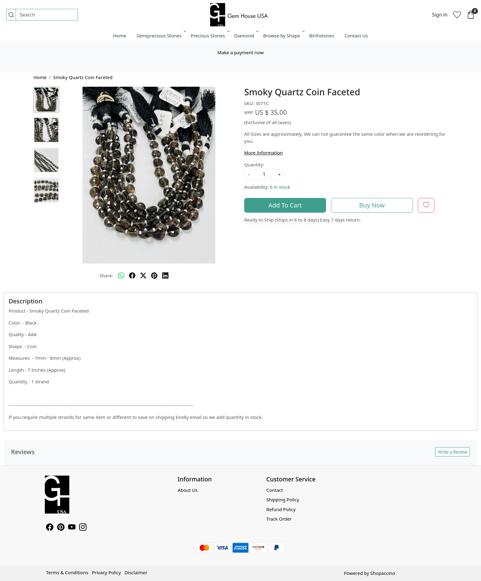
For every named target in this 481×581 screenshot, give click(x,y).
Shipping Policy (282, 499)
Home (119, 35)
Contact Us (356, 35)
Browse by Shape (283, 35)
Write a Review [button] (452, 452)
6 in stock (280, 187)
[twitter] (143, 275)
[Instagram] (83, 528)
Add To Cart (285, 205)
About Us (188, 490)
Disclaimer (136, 572)
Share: (106, 275)
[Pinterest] (61, 528)
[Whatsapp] (121, 275)
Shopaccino (382, 573)
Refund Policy (280, 509)
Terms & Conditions (67, 572)
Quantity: (254, 164)
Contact (274, 490)
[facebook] (132, 275)
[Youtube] (72, 528)
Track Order (279, 519)
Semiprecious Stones (161, 35)
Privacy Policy (106, 572)
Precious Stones (210, 35)
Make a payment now (240, 52)
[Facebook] (50, 528)
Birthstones (321, 35)
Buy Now (372, 205)
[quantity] (264, 174)
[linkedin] (165, 275)
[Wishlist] (457, 14)
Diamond (246, 35)
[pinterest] (154, 275)
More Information (263, 153)
